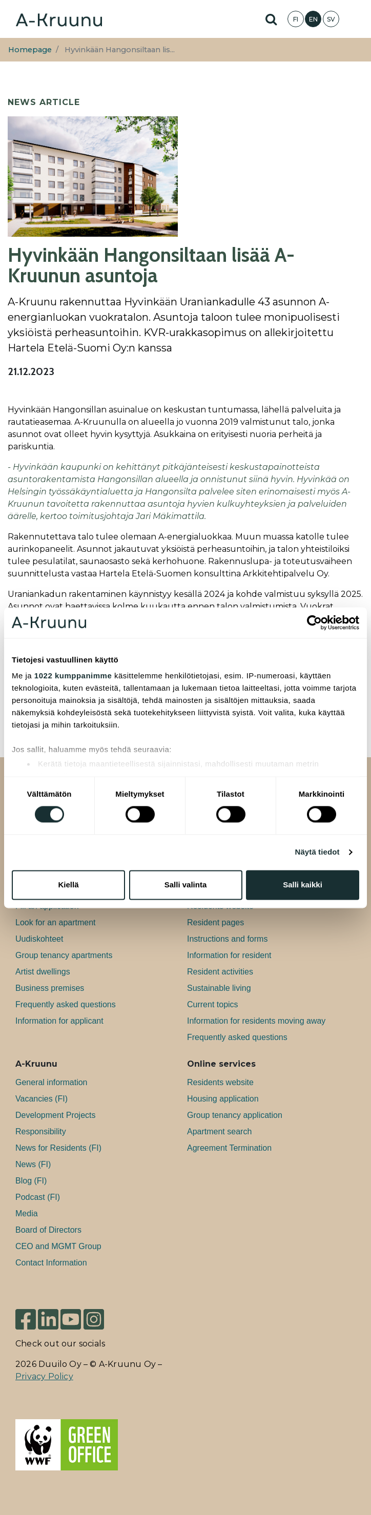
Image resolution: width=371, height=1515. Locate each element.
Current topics (212, 1004)
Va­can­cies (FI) (41, 1098)
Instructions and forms (227, 939)
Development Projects (55, 1115)
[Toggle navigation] (355, 19)
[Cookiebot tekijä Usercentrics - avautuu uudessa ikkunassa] (314, 622)
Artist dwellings (42, 971)
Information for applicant (59, 1020)
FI (295, 19)
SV (331, 19)
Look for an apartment (55, 922)
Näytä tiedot (317, 852)
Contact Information (51, 1262)
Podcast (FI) (37, 1197)
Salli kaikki (302, 884)
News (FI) (33, 1164)
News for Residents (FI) (58, 1148)
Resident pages (215, 922)
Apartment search (219, 1131)
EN (313, 19)
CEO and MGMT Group (58, 1246)
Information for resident (229, 955)
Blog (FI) (31, 1180)
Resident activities (220, 971)
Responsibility (40, 1131)
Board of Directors (48, 1230)
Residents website (220, 1082)
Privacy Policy (44, 1376)
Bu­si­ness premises (49, 988)
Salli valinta (185, 884)
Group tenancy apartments (63, 955)
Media (26, 1213)
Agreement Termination (229, 1148)
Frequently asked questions (65, 1004)
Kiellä (68, 884)
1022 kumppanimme (73, 675)
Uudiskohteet (39, 939)
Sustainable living (219, 988)
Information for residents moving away (256, 1020)
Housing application (223, 1098)
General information (51, 1082)
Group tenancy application (234, 1115)
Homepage (30, 49)
